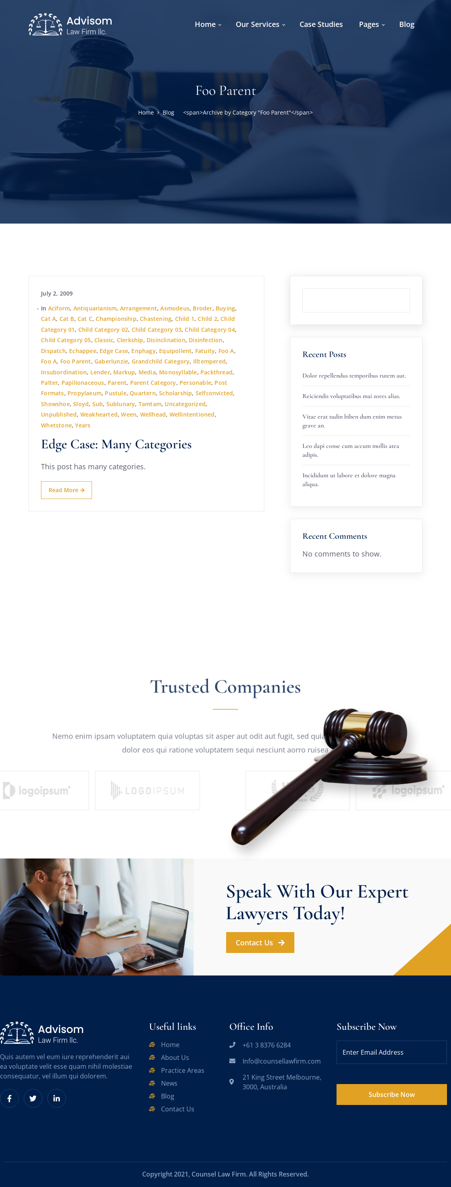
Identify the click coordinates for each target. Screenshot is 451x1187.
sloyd (81, 404)
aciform (59, 308)
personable (195, 382)
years (82, 425)
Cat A (48, 318)
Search (410, 288)
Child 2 (207, 318)
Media (147, 372)
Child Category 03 (157, 329)
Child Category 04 (210, 329)
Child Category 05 (66, 340)
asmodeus (175, 308)
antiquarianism (95, 308)
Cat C (85, 318)
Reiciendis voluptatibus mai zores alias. (351, 396)
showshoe (55, 404)
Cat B (66, 318)
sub (97, 404)
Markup (124, 372)
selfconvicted (214, 393)
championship (116, 318)
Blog (168, 112)
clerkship (130, 340)
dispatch (53, 351)
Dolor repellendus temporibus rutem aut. (354, 376)
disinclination (166, 340)
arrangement (138, 308)
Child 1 (184, 318)
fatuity (205, 351)
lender (100, 372)
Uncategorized (185, 404)
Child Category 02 (103, 329)
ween (129, 414)
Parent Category (153, 382)
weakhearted (99, 414)
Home (146, 112)
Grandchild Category (161, 361)
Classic (103, 340)
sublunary (120, 404)
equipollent (175, 351)
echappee (82, 351)
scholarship (175, 393)
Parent (117, 382)
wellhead (153, 414)
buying (225, 308)
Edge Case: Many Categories (116, 444)
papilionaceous (82, 382)
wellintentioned (192, 414)
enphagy (143, 351)
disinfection (205, 340)
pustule (115, 393)
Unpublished (59, 414)
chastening (155, 318)
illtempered (209, 361)
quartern (143, 393)
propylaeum (84, 393)
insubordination (64, 372)
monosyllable (178, 372)
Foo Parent (75, 361)
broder (202, 308)
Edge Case (114, 351)
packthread (216, 372)
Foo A (226, 351)
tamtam (150, 404)
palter (49, 382)
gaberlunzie (111, 361)
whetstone (56, 425)
